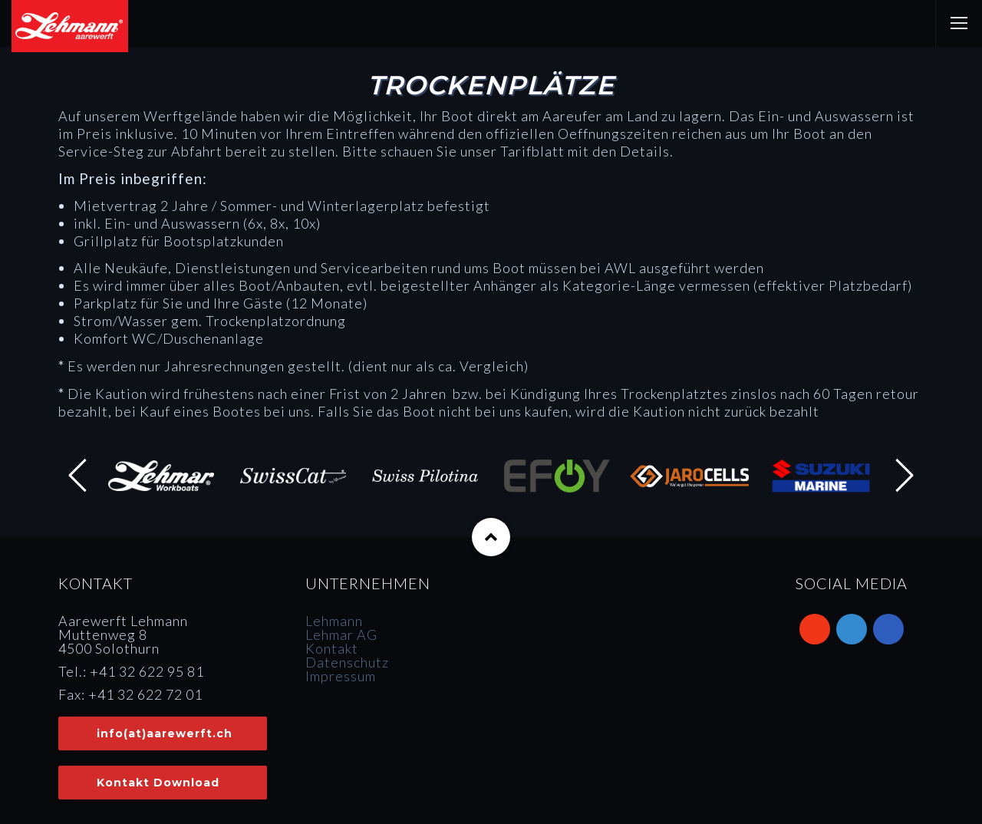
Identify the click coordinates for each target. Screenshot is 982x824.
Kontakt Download (158, 782)
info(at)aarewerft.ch (164, 733)
